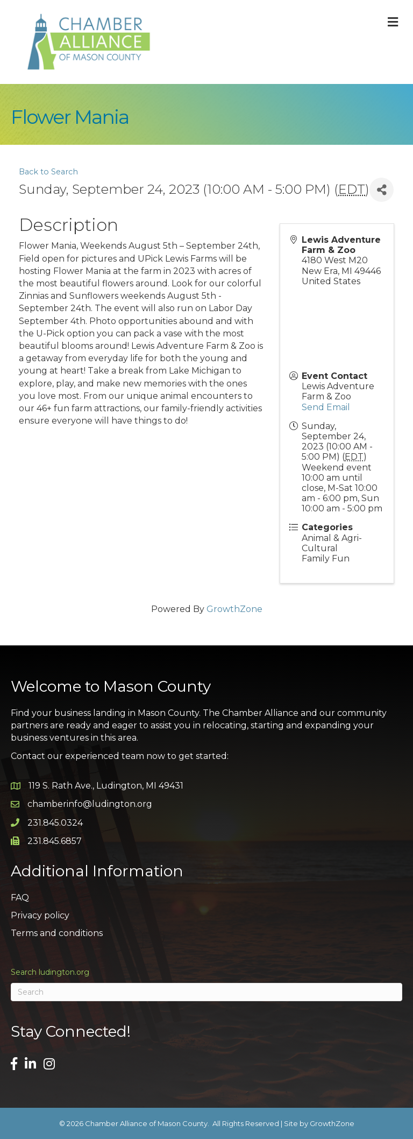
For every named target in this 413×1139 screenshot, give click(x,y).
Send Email (326, 407)
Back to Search (48, 172)
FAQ (20, 897)
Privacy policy (40, 915)
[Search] (206, 992)
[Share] (381, 190)
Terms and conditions (57, 933)
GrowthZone (234, 609)
